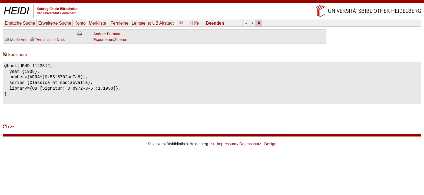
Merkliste (98, 23)
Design (270, 144)
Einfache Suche (20, 23)
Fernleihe (119, 23)
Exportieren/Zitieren (110, 39)
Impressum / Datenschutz (239, 144)
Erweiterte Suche (54, 23)
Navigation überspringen (212, 2)
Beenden (215, 23)
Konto (80, 23)
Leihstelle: (153, 23)
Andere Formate (107, 34)
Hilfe (194, 23)
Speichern (15, 54)
